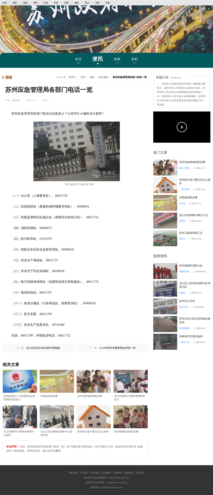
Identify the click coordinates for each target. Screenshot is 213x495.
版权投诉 (129, 473)
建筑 (77, 3)
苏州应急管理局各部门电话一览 (130, 77)
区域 (46, 3)
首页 (5, 3)
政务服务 (103, 77)
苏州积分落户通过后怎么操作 (93, 431)
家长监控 (140, 473)
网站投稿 (73, 473)
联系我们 (95, 473)
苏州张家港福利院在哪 (89, 396)
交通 (66, 3)
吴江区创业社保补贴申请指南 (43, 348)
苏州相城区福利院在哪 (126, 431)
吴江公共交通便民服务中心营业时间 (56, 433)
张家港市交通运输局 (191, 336)
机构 (56, 3)
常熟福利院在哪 (49, 396)
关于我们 (84, 473)
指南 (25, 3)
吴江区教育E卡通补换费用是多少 (129, 398)
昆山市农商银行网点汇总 (193, 215)
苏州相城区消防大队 (191, 265)
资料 (35, 3)
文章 (82, 77)
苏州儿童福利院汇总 (191, 232)
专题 (97, 3)
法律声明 (117, 473)
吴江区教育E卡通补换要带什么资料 (19, 433)
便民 (15, 3)
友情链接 (106, 473)
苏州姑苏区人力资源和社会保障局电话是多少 (19, 398)
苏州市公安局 (187, 301)
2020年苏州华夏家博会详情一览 (117, 348)
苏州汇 (72, 77)
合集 (107, 3)
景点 (87, 3)
